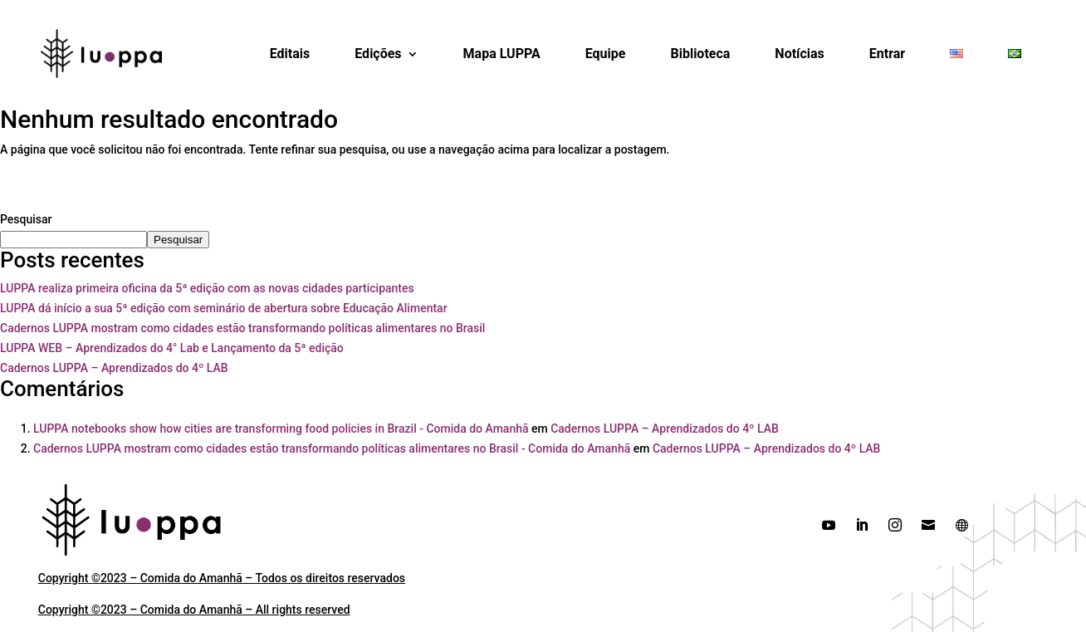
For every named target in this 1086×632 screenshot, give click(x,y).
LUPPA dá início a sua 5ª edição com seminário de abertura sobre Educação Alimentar (224, 308)
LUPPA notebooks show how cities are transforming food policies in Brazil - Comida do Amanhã (281, 428)
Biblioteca (700, 53)
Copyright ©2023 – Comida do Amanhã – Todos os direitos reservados (221, 578)
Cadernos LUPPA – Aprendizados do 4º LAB (114, 368)
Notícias (799, 53)
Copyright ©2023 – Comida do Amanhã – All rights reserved (194, 609)
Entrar (887, 53)
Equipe (605, 53)
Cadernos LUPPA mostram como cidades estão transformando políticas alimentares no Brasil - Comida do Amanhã (331, 448)
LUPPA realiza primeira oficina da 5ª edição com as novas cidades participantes (207, 288)
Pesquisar (26, 219)
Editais (290, 53)
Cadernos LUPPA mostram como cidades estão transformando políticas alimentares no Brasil (242, 328)
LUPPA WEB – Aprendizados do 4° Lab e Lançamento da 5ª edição (172, 348)
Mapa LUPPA (502, 53)
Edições (378, 53)
